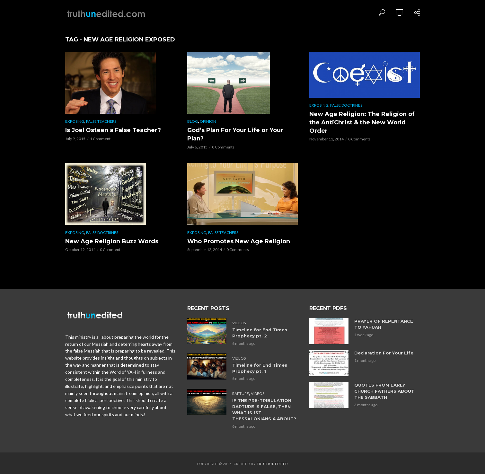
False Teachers (101, 121)
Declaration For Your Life (383, 352)
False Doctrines (346, 105)
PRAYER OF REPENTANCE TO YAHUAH (383, 324)
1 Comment (100, 138)
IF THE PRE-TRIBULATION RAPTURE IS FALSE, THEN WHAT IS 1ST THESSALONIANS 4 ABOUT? (264, 409)
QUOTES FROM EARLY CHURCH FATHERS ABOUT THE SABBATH (384, 391)
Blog (192, 121)
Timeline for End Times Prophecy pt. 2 (259, 332)
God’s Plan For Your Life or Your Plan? (235, 134)
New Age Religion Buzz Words (111, 241)
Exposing (74, 121)
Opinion (208, 121)
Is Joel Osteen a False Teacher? (113, 130)
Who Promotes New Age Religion (238, 241)
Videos (239, 322)
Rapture (240, 392)
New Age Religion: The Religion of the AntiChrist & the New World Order (362, 122)
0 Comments (223, 147)
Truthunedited (272, 463)
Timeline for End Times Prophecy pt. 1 (259, 367)
